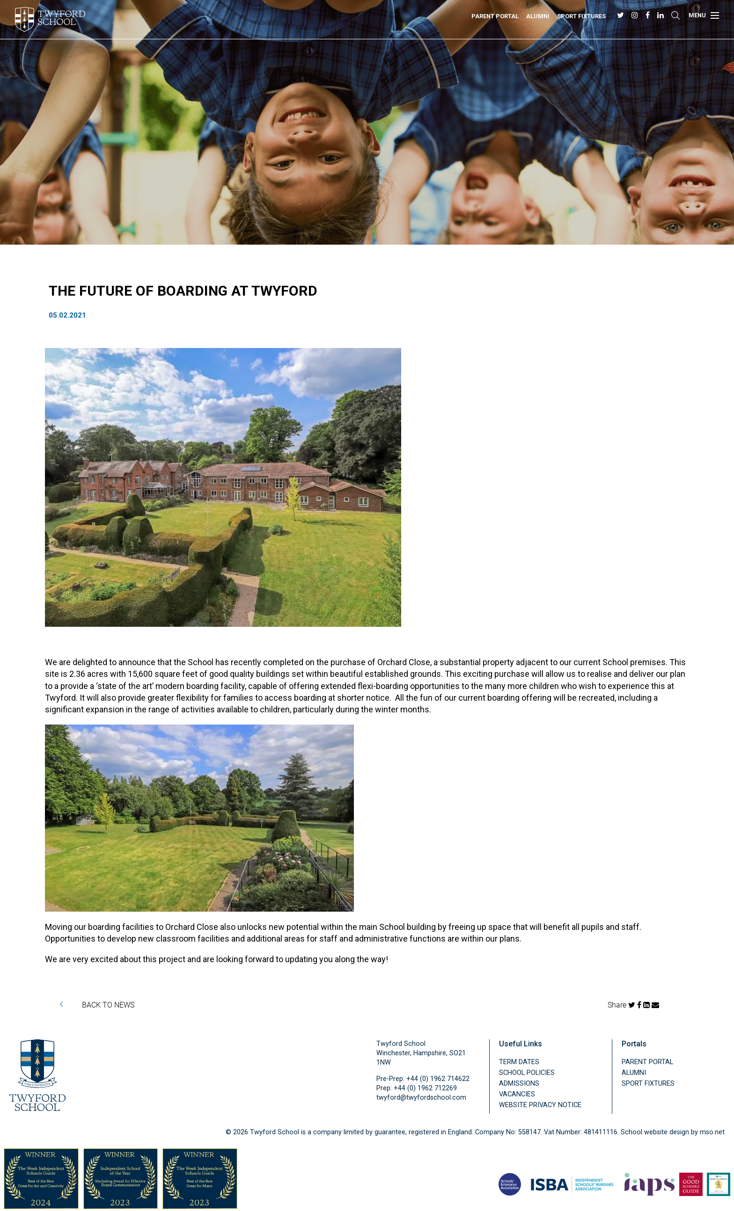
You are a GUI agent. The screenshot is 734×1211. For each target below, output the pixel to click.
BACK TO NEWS (108, 1004)
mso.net (712, 1132)
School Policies (527, 1073)
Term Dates (519, 1062)
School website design (655, 1132)
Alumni (538, 16)
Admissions (519, 1084)
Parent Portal (495, 16)
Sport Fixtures (581, 16)
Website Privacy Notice (540, 1105)
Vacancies (517, 1094)
